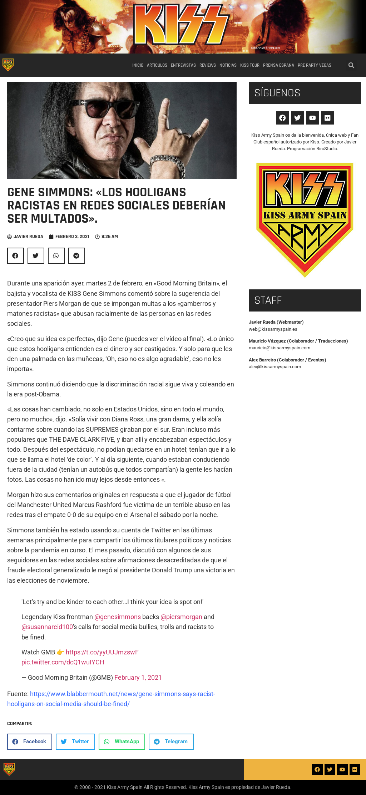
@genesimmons (117, 617)
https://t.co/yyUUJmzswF (102, 652)
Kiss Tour (249, 65)
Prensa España (278, 65)
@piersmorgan (181, 617)
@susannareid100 (47, 627)
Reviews (207, 65)
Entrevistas (183, 65)
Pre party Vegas (314, 65)
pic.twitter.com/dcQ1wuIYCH (62, 662)
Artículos (157, 65)
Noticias (228, 65)
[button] (351, 65)
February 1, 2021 (138, 677)
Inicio (137, 65)
